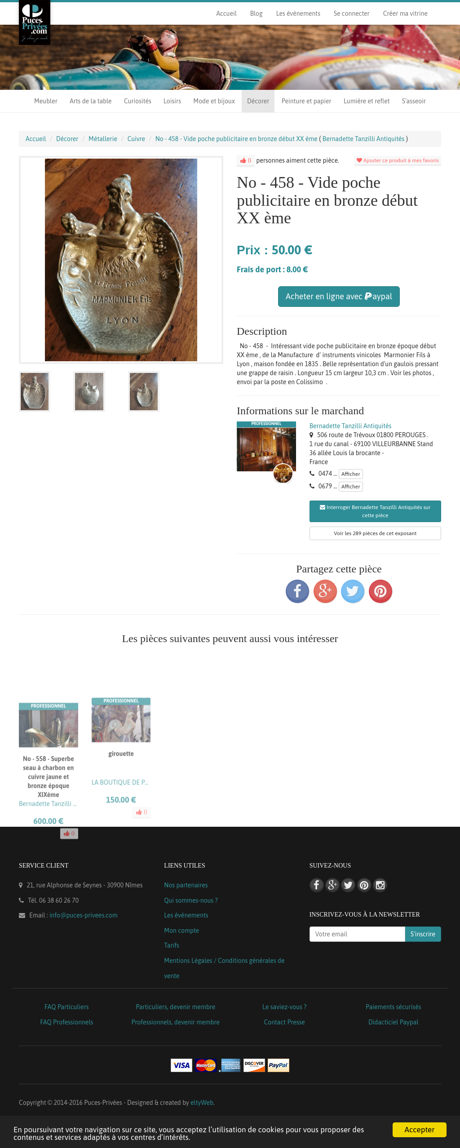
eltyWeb (201, 1102)
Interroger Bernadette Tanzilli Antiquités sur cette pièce (375, 511)
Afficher (350, 474)
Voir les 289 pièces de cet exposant (375, 533)
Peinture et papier (307, 101)
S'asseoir (414, 101)
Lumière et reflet (366, 101)
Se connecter (352, 13)
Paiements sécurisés (393, 1007)
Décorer (258, 101)
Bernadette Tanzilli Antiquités (351, 426)
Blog (256, 13)
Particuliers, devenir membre (175, 1007)
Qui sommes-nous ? (190, 900)
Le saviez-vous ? (284, 1007)
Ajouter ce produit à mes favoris (398, 160)
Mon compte (181, 930)
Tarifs (171, 945)
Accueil (226, 13)
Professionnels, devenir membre (176, 1022)
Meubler (46, 101)
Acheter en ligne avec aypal (339, 296)
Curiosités (137, 101)
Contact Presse (284, 1022)
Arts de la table (90, 101)
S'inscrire (423, 934)
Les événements (298, 13)
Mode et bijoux (213, 101)
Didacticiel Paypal (393, 1022)
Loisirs (172, 101)
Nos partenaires (186, 885)
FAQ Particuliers (66, 1007)
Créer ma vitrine (405, 13)
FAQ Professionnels (66, 1022)
